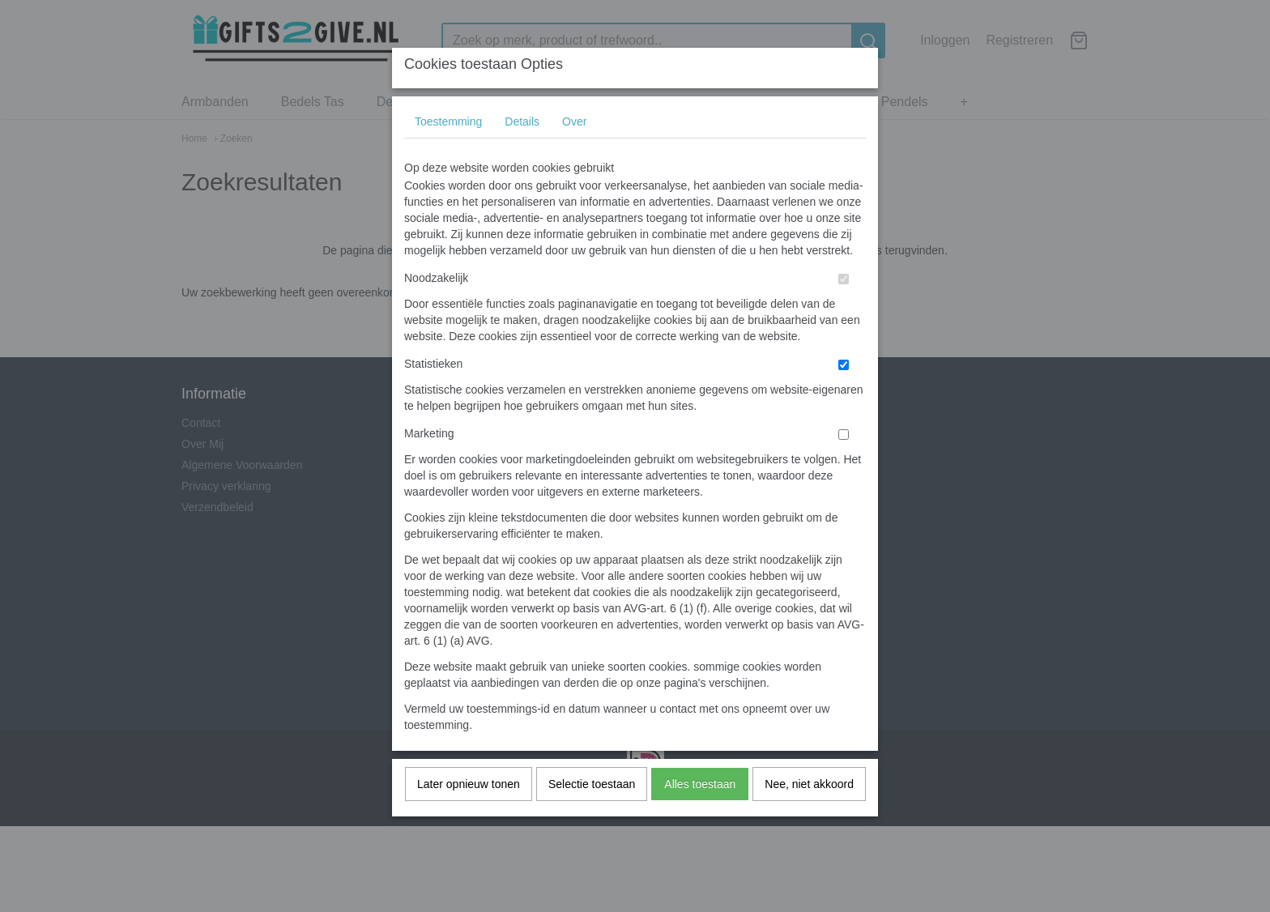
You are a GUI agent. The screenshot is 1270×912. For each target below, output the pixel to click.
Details (522, 153)
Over (574, 153)
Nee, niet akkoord (809, 815)
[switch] (843, 310)
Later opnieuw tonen (468, 815)
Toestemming (448, 153)
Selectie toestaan (591, 815)
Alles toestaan (699, 815)
